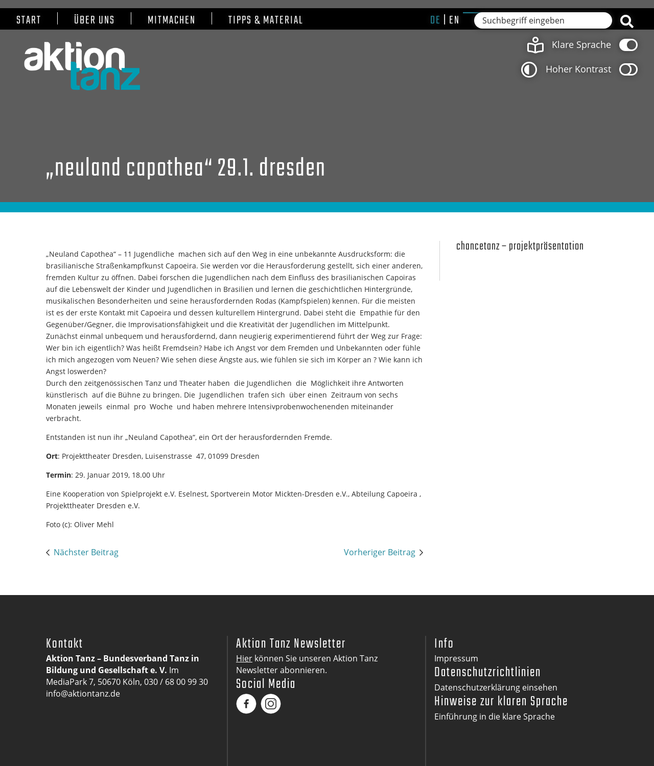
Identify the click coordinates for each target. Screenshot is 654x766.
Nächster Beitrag (86, 552)
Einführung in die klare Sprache (494, 716)
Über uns (94, 20)
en (454, 20)
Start (28, 20)
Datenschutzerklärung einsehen (495, 687)
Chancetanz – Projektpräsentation (520, 247)
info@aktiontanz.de (83, 693)
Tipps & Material (265, 20)
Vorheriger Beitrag (379, 552)
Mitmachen (172, 20)
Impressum (456, 658)
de (435, 20)
